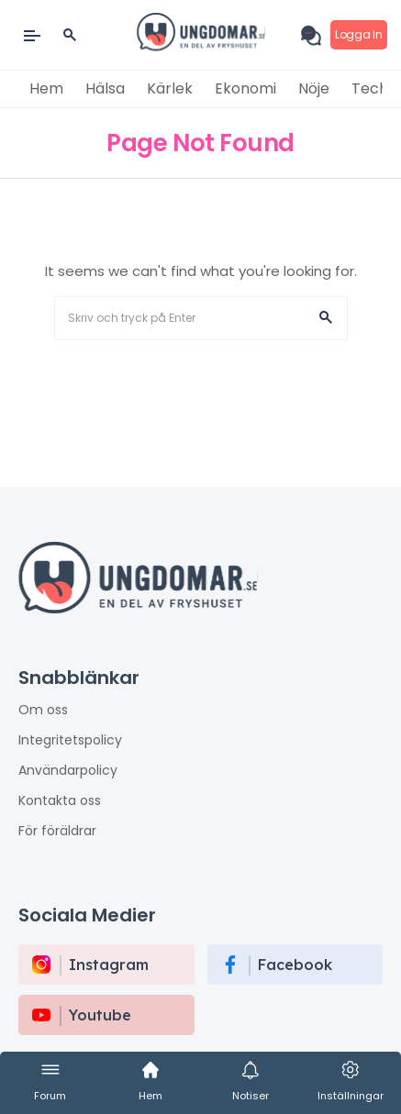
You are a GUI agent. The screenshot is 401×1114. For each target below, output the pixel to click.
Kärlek (170, 88)
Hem (46, 88)
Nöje (313, 88)
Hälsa (105, 88)
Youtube (100, 1015)
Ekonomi (245, 88)
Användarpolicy (67, 770)
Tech (369, 88)
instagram (109, 964)
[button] (326, 318)
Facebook (295, 964)
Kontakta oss (59, 800)
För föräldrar (57, 831)
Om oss (43, 709)
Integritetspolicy (70, 740)
